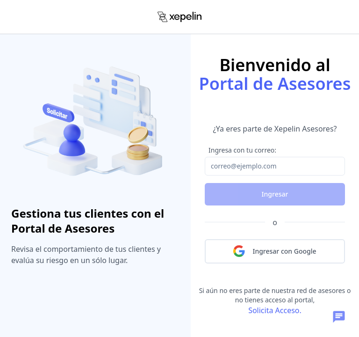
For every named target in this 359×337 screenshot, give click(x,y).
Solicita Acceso (273, 310)
